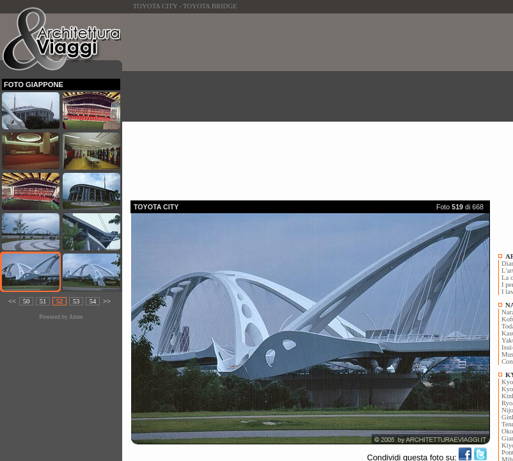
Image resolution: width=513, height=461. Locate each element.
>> (107, 301)
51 (43, 301)
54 (93, 301)
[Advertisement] (321, 103)
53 (76, 301)
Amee (75, 317)
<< (12, 301)
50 (26, 301)
